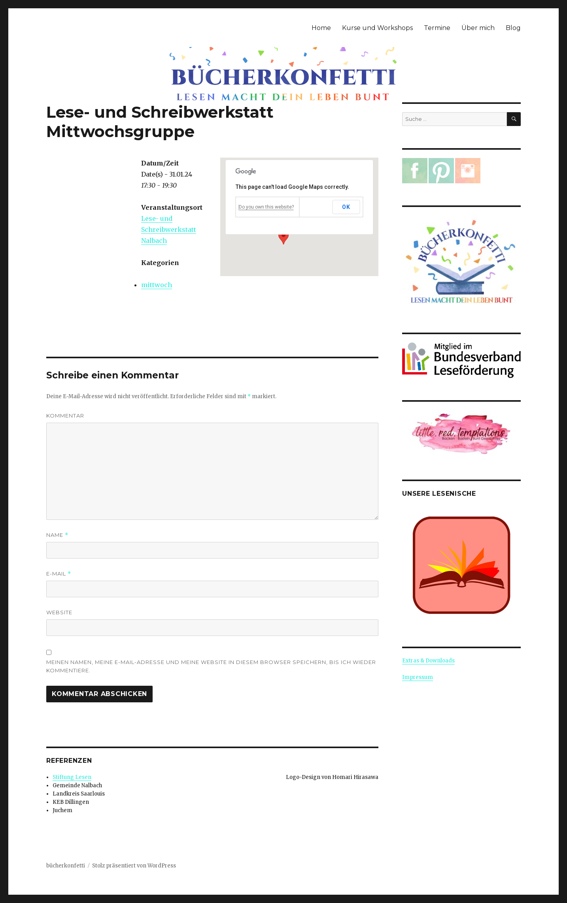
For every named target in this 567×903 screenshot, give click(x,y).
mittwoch (156, 285)
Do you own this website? (266, 207)
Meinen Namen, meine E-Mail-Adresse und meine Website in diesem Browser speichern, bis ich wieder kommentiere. (211, 666)
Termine (437, 28)
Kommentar (65, 415)
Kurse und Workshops (377, 28)
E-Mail (58, 573)
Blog (513, 28)
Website (59, 612)
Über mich (478, 28)
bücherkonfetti (65, 865)
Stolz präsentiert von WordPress (134, 865)
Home (321, 28)
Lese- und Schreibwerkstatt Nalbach (168, 229)
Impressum (417, 677)
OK (346, 207)
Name (57, 535)
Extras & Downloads (428, 660)
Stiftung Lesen (72, 777)
